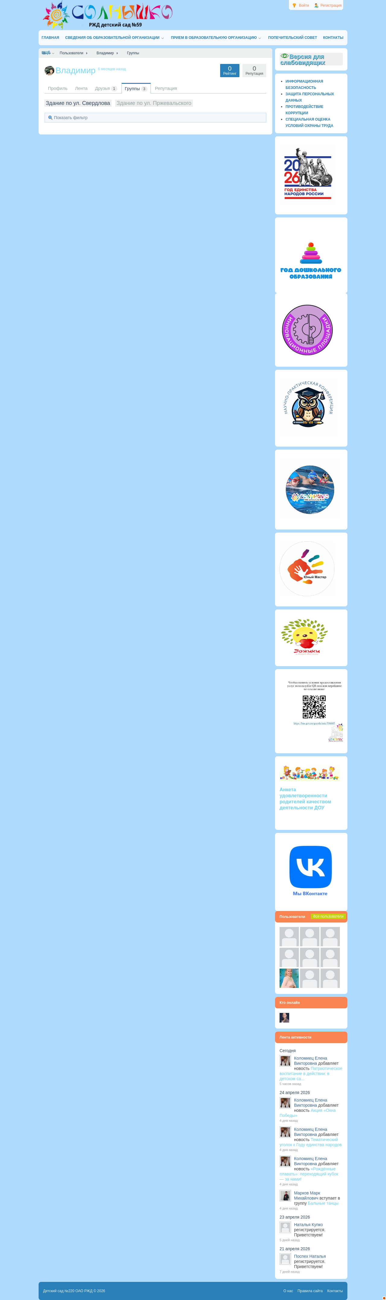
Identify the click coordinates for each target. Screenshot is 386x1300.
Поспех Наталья (310, 1256)
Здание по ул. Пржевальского (154, 103)
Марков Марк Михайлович (307, 1195)
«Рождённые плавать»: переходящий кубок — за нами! (309, 1173)
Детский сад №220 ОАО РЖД (68, 1291)
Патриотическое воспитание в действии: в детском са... (311, 1073)
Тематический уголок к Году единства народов (311, 1142)
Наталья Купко (308, 1224)
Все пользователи (328, 916)
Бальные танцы (323, 1203)
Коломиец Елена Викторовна (310, 1061)
